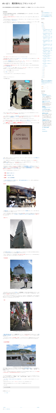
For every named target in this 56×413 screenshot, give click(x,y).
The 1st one (43, 129)
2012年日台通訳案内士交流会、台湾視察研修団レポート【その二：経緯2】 (47, 45)
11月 (43, 67)
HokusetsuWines (44, 94)
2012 (42, 26)
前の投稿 (38, 407)
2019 (42, 23)
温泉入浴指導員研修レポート (47, 12)
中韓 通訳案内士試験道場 (45, 127)
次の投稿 (4, 407)
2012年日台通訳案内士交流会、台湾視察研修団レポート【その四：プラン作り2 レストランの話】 (47, 38)
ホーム (21, 407)
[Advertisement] (21, 400)
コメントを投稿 (6, 392)
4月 (43, 73)
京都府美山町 (43, 120)
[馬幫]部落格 (43, 106)
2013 (42, 25)
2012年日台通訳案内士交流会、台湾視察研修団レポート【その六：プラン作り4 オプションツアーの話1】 (47, 30)
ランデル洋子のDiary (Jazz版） (46, 109)
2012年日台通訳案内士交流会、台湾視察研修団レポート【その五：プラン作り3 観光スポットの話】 (47, 34)
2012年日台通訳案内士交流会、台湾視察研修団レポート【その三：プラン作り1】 (47, 41)
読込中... (42, 20)
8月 (43, 70)
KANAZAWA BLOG (44, 131)
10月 (43, 69)
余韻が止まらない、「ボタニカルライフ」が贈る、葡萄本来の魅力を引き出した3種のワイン (46, 96)
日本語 (42, 80)
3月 (43, 75)
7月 (43, 72)
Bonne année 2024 (44, 102)
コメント (43, 88)
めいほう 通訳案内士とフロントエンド (19, 3)
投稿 (43, 86)
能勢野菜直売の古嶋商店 (45, 113)
